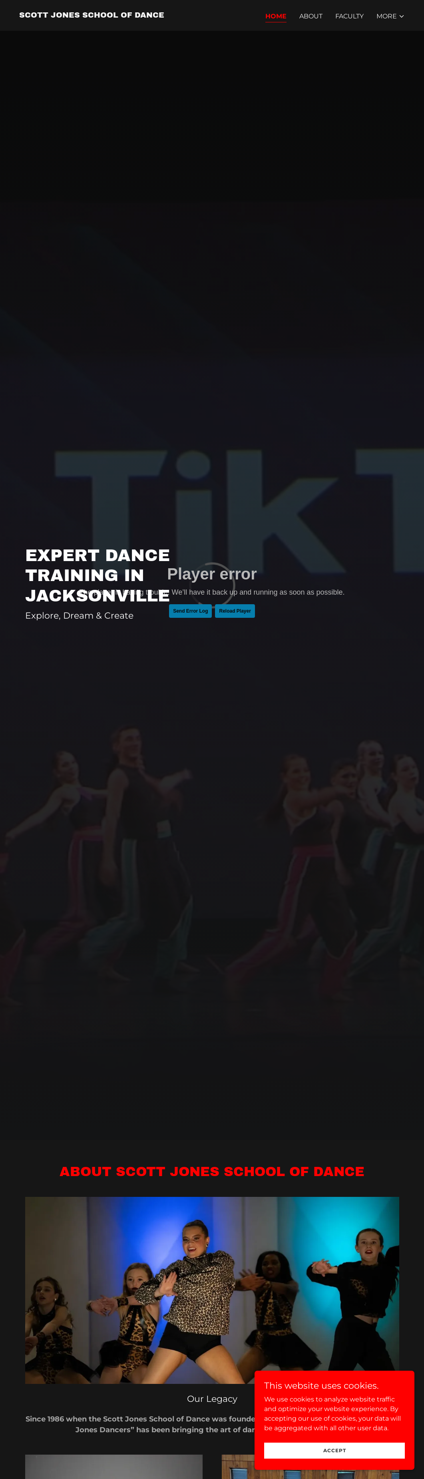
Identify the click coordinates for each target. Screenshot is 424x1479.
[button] (390, 16)
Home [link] (276, 16)
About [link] (310, 16)
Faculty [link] (349, 16)
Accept (334, 1450)
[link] (91, 15)
